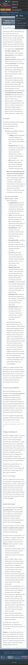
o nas (12, 662)
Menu (21, 15)
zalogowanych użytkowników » (10, 424)
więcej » (14, 475)
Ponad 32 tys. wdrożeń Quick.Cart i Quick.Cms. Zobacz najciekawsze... (14, 652)
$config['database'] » (13, 63)
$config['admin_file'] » (9, 55)
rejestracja (8, 9)
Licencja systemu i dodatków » (21, 23)
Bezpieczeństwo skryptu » (20, 18)
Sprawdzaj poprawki (9, 90)
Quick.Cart (15, 4)
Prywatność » (18, 20)
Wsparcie (14, 7)
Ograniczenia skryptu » (20, 27)
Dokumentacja (4, 12)
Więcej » (9, 664)
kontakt (15, 662)
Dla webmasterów (17, 10)
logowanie (2, 9)
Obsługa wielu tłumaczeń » (21, 25)
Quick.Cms (15, 1)
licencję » (13, 363)
